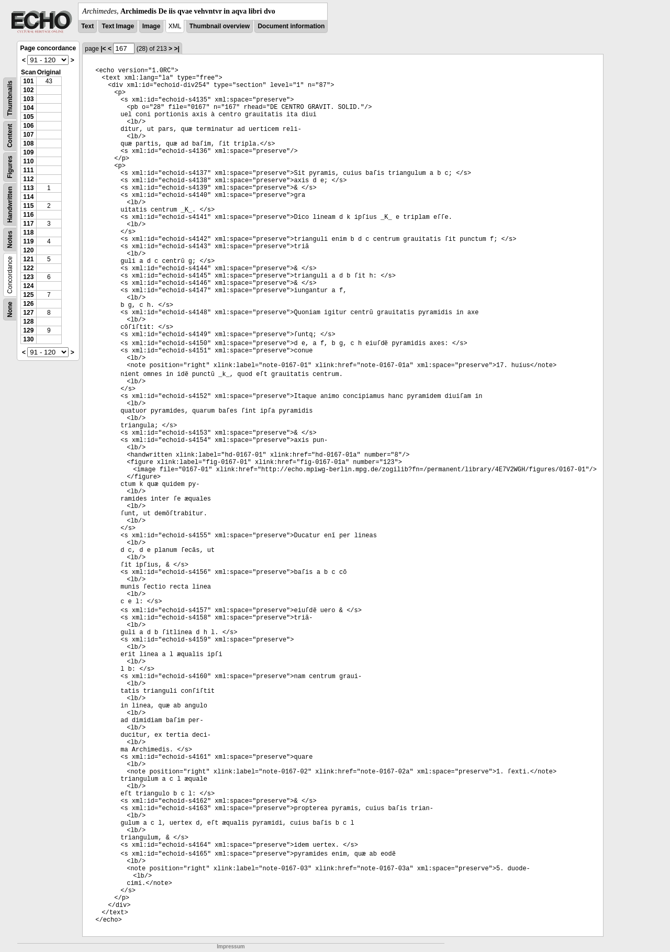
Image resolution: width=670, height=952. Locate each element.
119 (28, 241)
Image (151, 26)
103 (28, 99)
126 (28, 303)
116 (28, 214)
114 (28, 197)
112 (28, 179)
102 (28, 90)
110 (28, 161)
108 (28, 143)
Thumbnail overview (219, 26)
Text (87, 26)
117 (28, 223)
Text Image (118, 26)
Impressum (230, 946)
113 (28, 188)
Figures (10, 167)
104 (28, 108)
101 (28, 81)
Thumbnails (10, 98)
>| (176, 48)
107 (28, 134)
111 (28, 170)
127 (28, 312)
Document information (291, 26)
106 (28, 125)
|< (103, 48)
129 (28, 330)
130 (28, 339)
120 (28, 250)
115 (28, 205)
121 (28, 259)
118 (28, 232)
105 (28, 116)
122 (28, 268)
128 (28, 321)
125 (28, 294)
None (10, 309)
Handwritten (10, 204)
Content (10, 136)
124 (28, 286)
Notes (10, 239)
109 (28, 152)
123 (28, 277)
